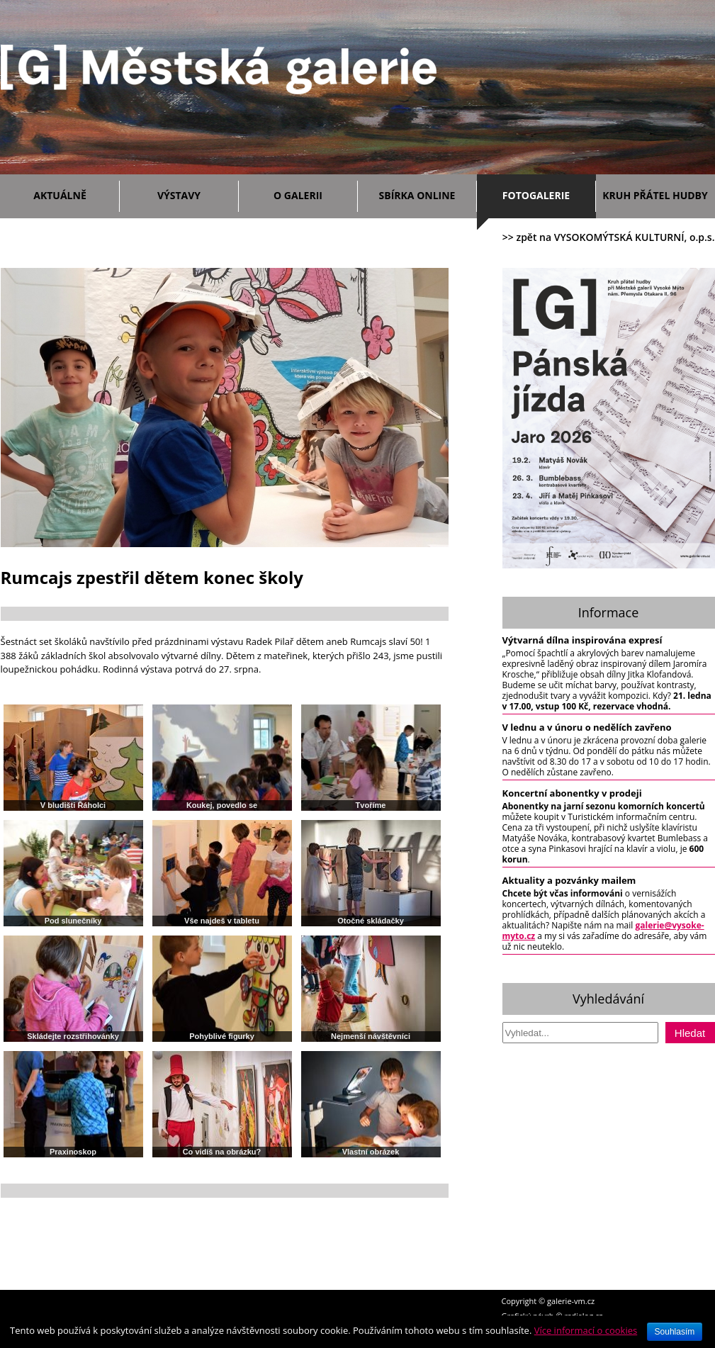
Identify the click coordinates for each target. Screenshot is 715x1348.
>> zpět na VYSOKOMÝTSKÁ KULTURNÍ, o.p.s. (608, 237)
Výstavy (194, 193)
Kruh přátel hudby (654, 195)
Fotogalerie (536, 195)
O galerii (312, 193)
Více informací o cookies (586, 1330)
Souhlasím (675, 1332)
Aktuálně (72, 193)
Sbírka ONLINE (417, 195)
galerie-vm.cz (571, 1301)
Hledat (690, 1033)
